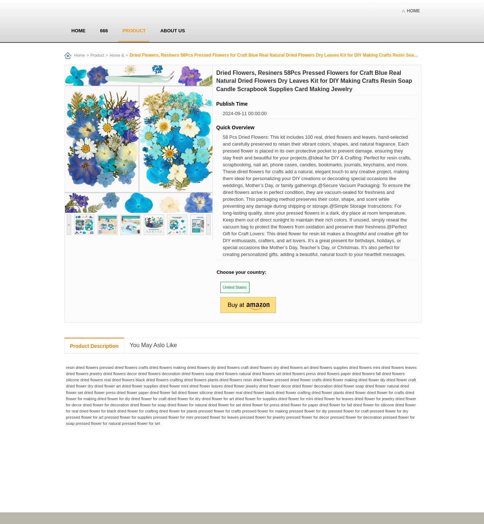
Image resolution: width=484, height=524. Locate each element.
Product (134, 30)
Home (413, 10)
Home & (117, 55)
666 (104, 30)
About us (172, 30)
